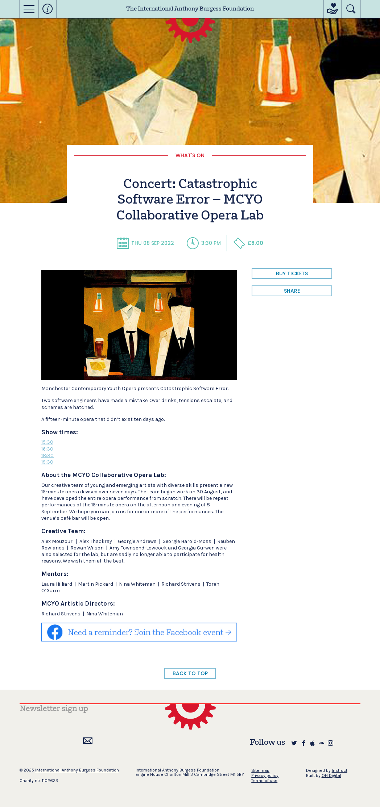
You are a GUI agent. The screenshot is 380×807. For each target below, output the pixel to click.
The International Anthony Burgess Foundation (190, 9)
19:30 (47, 462)
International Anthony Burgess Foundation (77, 770)
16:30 (47, 449)
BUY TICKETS (292, 273)
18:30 (47, 455)
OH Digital (331, 775)
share (292, 290)
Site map (260, 770)
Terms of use (264, 780)
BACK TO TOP (190, 673)
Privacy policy (264, 775)
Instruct (339, 770)
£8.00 (248, 243)
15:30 (47, 442)
